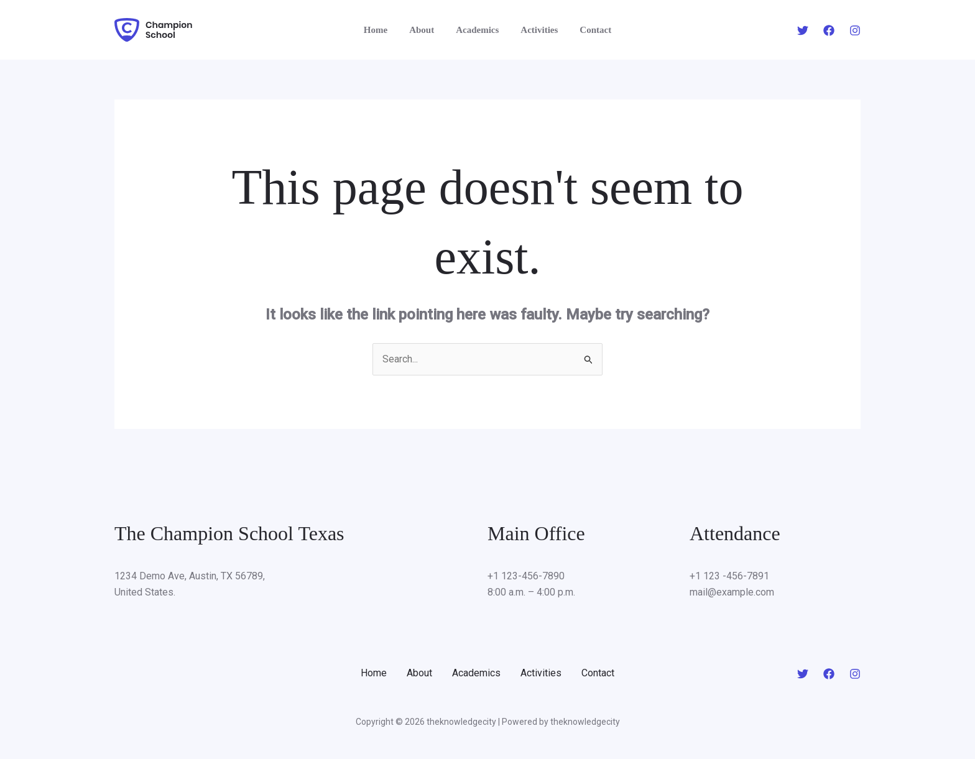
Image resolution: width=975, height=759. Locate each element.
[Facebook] (828, 30)
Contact (589, 30)
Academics (477, 30)
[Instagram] (855, 30)
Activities (536, 30)
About (424, 30)
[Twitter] (802, 30)
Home (382, 30)
